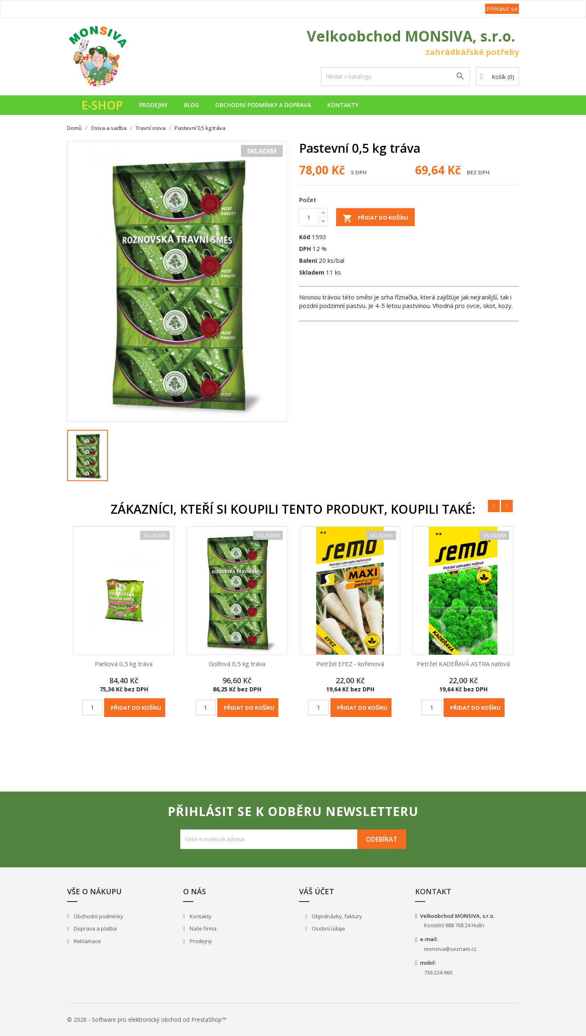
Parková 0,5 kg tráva (124, 664)
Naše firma (202, 928)
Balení (308, 260)
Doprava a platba (94, 928)
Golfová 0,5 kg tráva (237, 664)
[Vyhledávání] (395, 76)
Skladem (311, 272)
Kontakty (343, 105)
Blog (191, 105)
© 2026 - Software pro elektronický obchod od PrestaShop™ (146, 1019)
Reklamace (86, 941)
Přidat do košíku (375, 218)
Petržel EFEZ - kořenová (350, 664)
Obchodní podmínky (97, 916)
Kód (304, 237)
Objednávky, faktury (336, 916)
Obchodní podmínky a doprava (263, 105)
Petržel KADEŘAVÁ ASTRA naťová (463, 664)
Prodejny (153, 105)
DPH (305, 249)
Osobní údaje (327, 928)
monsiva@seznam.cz (450, 948)
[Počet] (309, 217)
